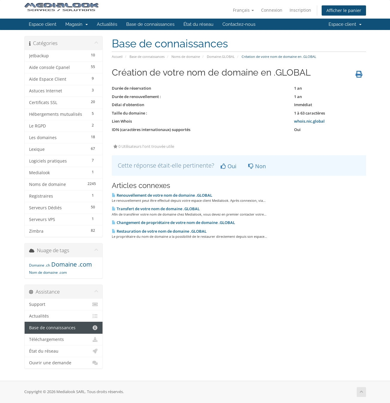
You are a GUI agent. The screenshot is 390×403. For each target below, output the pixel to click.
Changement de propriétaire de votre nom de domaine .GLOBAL (173, 222)
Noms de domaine (185, 56)
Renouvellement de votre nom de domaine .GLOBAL (162, 195)
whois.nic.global (309, 121)
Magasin (76, 24)
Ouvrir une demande (63, 362)
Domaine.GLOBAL (221, 56)
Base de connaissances (150, 24)
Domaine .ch (39, 265)
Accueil (117, 56)
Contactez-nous (238, 24)
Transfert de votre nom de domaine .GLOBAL (156, 208)
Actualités (107, 24)
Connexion (271, 10)
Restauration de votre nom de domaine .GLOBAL (159, 231)
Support (63, 304)
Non (257, 166)
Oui (229, 166)
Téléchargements (63, 339)
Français (243, 10)
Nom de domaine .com (48, 272)
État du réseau (198, 24)
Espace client (42, 24)
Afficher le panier (343, 10)
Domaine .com (71, 264)
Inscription (300, 10)
